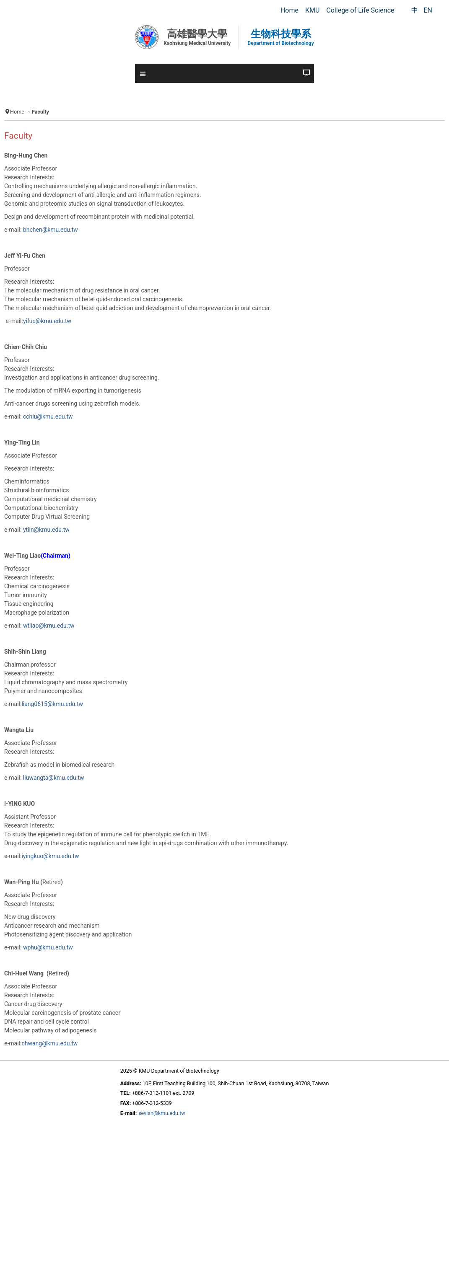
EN (427, 10)
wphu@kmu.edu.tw (48, 947)
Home (17, 112)
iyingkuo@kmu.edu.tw (50, 856)
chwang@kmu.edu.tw (49, 1043)
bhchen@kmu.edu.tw (50, 229)
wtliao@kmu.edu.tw (49, 625)
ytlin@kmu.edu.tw (46, 529)
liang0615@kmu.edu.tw (52, 704)
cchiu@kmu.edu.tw (48, 416)
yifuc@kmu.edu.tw (47, 321)
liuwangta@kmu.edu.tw (53, 777)
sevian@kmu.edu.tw (161, 1113)
